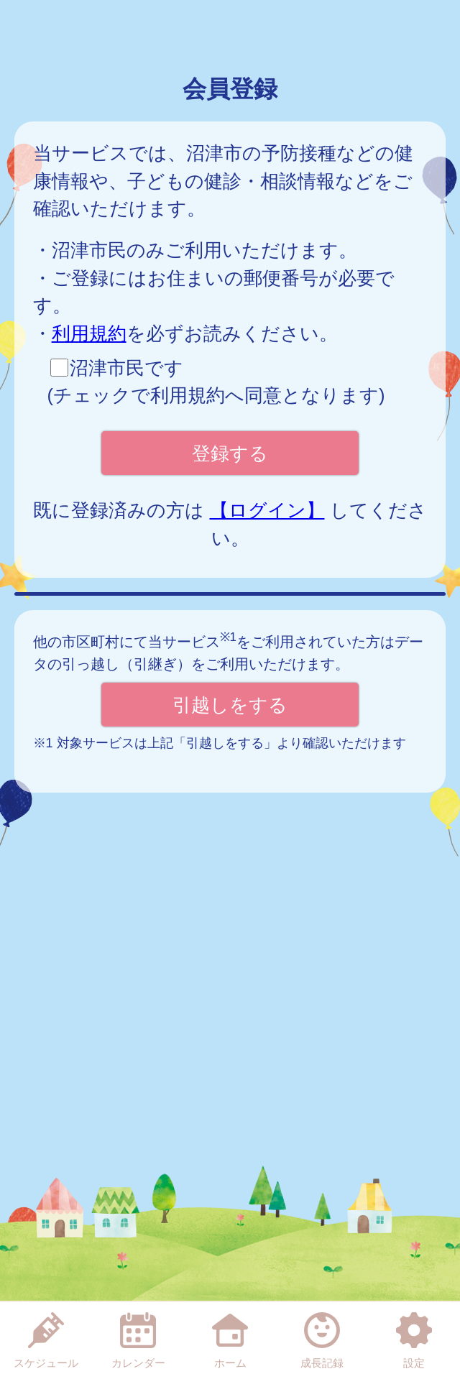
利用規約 (89, 333)
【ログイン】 (267, 510)
